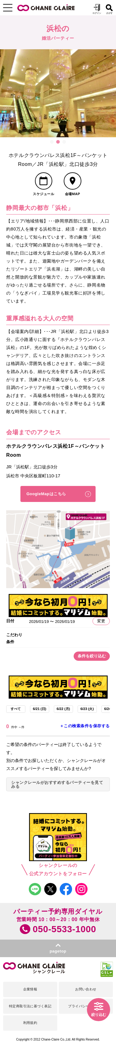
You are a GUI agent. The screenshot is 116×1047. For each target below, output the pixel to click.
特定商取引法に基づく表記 (30, 1006)
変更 (101, 621)
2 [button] (58, 142)
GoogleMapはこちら (46, 493)
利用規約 (30, 1023)
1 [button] (52, 142)
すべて (16, 709)
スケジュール (43, 194)
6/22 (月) (63, 709)
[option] (58, 93)
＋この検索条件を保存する (85, 726)
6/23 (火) (87, 709)
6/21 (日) (39, 709)
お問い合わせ (86, 989)
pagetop (57, 951)
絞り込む (98, 1015)
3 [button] (64, 142)
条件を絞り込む (92, 656)
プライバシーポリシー (85, 1006)
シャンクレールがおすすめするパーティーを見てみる (57, 784)
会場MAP (72, 194)
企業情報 (30, 989)
